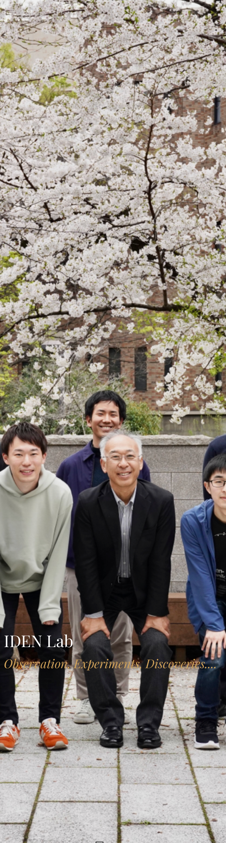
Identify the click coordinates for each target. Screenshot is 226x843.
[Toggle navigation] (11, 9)
